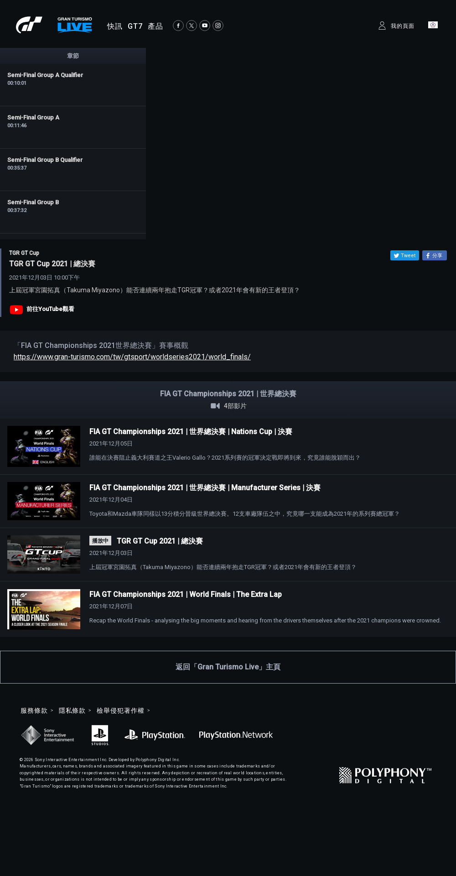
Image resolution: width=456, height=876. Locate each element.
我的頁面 (403, 26)
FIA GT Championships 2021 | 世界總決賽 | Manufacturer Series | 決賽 (205, 487)
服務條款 (34, 710)
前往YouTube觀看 (50, 309)
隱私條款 (72, 710)
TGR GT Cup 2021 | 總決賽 (160, 541)
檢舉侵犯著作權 (120, 710)
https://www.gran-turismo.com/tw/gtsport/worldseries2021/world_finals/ (132, 356)
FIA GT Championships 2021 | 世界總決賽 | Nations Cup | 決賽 (190, 431)
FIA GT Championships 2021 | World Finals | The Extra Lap (185, 594)
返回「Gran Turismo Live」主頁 (228, 667)
